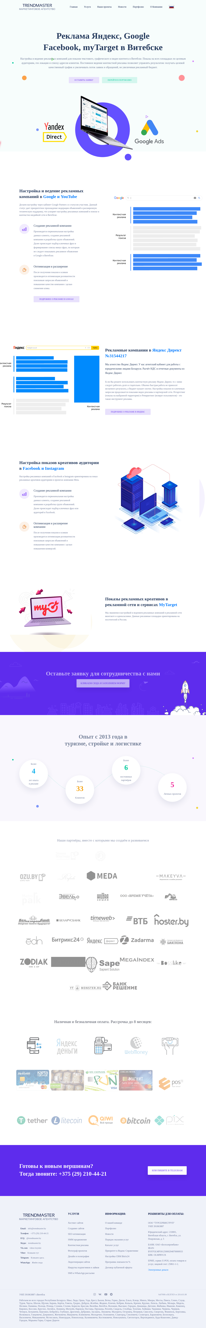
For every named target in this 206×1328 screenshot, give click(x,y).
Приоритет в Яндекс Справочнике (121, 1251)
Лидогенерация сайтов (79, 1262)
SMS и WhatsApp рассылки (81, 1273)
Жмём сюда (37, 1262)
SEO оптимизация (77, 1234)
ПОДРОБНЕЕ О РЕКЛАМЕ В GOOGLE (56, 299)
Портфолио (138, 7)
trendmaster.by (34, 1243)
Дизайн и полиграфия (78, 1256)
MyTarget (168, 604)
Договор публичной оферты (118, 1267)
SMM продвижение (77, 1239)
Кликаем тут (33, 1253)
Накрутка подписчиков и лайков (83, 1267)
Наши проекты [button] (104, 7)
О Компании (156, 7)
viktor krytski (35, 1248)
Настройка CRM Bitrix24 (117, 1256)
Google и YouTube (60, 196)
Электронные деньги (158, 1270)
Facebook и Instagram (43, 468)
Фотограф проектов (77, 1251)
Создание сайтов (76, 1228)
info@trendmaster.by (37, 1228)
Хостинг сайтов (75, 1223)
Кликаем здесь (37, 1258)
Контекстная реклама (78, 1245)
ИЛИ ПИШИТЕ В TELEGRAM (167, 1170)
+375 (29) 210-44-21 (40, 1233)
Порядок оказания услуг (117, 1239)
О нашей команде (113, 1223)
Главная (74, 7)
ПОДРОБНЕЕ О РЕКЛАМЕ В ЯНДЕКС (128, 412)
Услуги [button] (87, 7)
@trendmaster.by (33, 1238)
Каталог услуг (112, 1245)
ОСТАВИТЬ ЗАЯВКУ (84, 80)
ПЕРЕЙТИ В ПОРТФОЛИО (120, 80)
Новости (122, 7)
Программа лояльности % (117, 1262)
